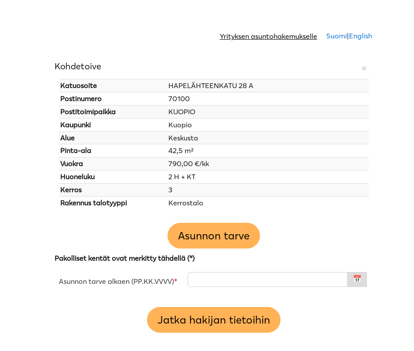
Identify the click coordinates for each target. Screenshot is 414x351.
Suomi (336, 35)
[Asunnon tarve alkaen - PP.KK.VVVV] (268, 279)
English (360, 35)
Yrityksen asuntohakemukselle (268, 36)
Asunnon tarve (214, 235)
